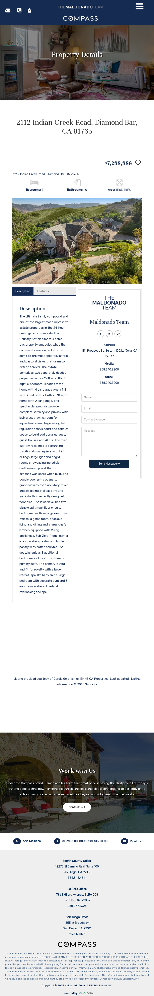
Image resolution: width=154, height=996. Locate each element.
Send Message (109, 463)
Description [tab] (22, 291)
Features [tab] (43, 291)
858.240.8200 (27, 841)
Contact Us (76, 807)
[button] (17, 241)
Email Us (131, 841)
